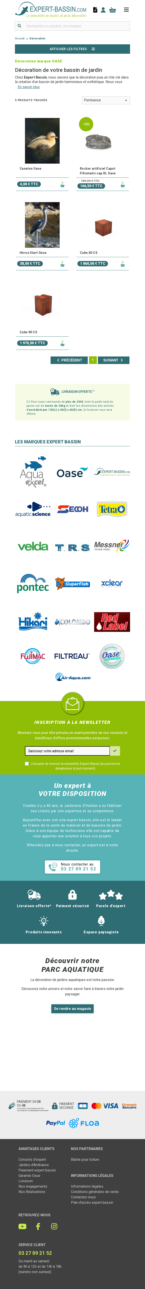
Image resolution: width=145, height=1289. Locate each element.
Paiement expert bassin (37, 1170)
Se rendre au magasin (72, 1009)
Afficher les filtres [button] (72, 49)
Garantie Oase (29, 1176)
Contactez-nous (83, 1197)
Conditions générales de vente (95, 1192)
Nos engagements (33, 1186)
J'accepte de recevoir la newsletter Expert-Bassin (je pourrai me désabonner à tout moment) (75, 766)
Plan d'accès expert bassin (92, 1202)
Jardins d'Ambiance (34, 1165)
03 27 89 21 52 (35, 1253)
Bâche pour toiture (85, 1159)
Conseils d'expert (32, 1159)
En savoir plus (29, 87)
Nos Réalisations (32, 1192)
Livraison (26, 1181)
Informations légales (87, 1186)
